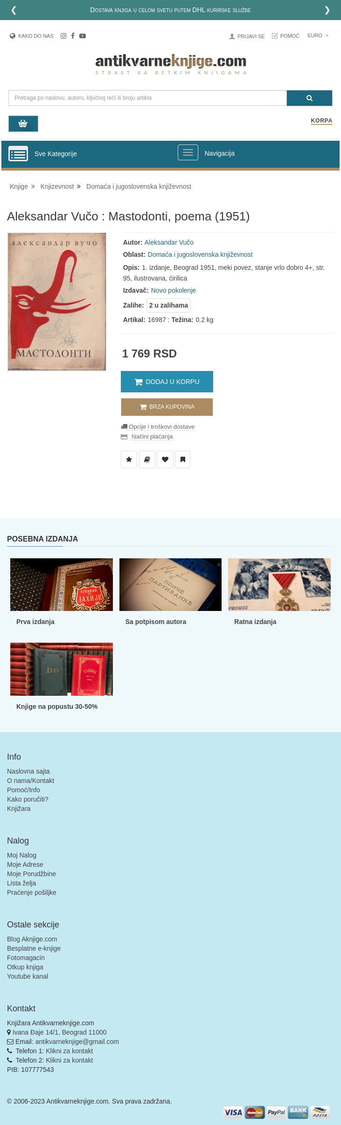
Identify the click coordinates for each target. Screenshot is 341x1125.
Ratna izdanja (255, 621)
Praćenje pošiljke (31, 892)
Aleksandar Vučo (169, 242)
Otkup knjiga (25, 967)
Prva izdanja (35, 621)
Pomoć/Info (23, 790)
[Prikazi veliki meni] (188, 152)
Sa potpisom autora (156, 621)
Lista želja (21, 883)
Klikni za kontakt (69, 1051)
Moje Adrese (25, 864)
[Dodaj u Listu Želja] (129, 459)
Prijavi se (250, 36)
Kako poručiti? (28, 799)
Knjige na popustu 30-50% (56, 706)
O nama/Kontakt (30, 780)
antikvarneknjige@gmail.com (77, 1041)
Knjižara (19, 808)
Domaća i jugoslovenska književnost (138, 186)
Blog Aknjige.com (32, 939)
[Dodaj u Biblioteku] (147, 459)
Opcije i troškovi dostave (161, 426)
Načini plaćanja (151, 436)
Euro (317, 35)
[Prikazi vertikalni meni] (18, 154)
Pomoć (290, 36)
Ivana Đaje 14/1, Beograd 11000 (60, 1032)
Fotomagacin (26, 957)
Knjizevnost (57, 186)
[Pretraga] (309, 98)
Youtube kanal (27, 976)
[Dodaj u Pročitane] (182, 459)
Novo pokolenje (173, 290)
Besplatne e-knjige (34, 948)
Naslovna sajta (28, 771)
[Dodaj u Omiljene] (165, 459)
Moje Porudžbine (31, 874)
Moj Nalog (21, 855)
